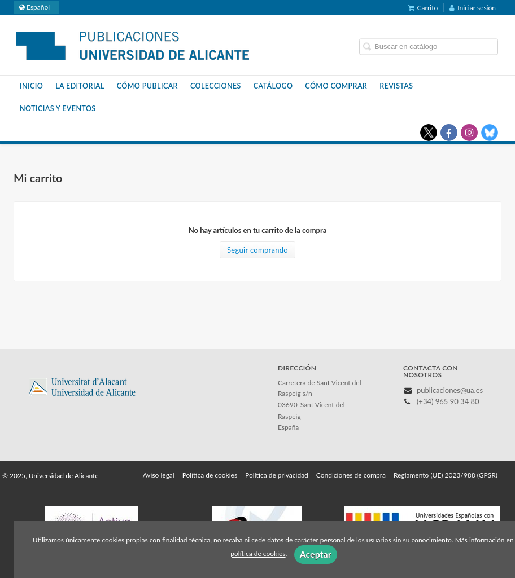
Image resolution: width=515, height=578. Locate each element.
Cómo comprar (336, 86)
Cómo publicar (147, 86)
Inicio (31, 86)
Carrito (423, 7)
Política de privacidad (276, 475)
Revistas (396, 86)
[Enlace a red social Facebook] (448, 132)
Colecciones (215, 86)
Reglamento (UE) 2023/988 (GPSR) (445, 475)
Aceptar (315, 554)
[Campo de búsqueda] (428, 46)
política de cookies (257, 554)
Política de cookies (209, 475)
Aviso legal (158, 475)
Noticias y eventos (58, 108)
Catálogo (273, 86)
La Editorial (79, 86)
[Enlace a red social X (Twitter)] (428, 132)
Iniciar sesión (472, 7)
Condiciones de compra (351, 475)
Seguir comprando (257, 249)
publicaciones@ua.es (450, 390)
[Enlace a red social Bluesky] (489, 132)
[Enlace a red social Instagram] (469, 132)
